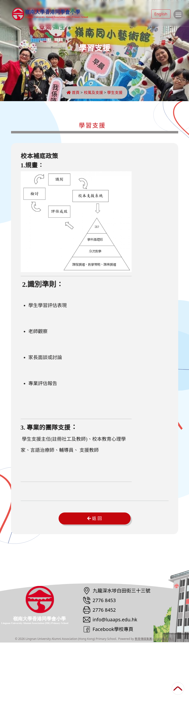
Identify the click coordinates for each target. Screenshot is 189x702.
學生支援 (114, 92)
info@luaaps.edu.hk (115, 679)
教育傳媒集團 (143, 698)
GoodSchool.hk (163, 698)
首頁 (73, 92)
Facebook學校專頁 (113, 688)
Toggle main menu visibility (179, 16)
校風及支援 (93, 92)
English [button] (160, 14)
